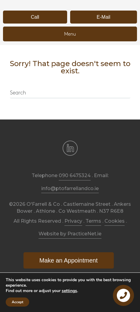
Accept (17, 302)
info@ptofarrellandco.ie (70, 188)
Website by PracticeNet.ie (70, 234)
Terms (93, 221)
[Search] (70, 93)
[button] (35, 17)
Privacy (73, 221)
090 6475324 (75, 175)
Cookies (114, 221)
